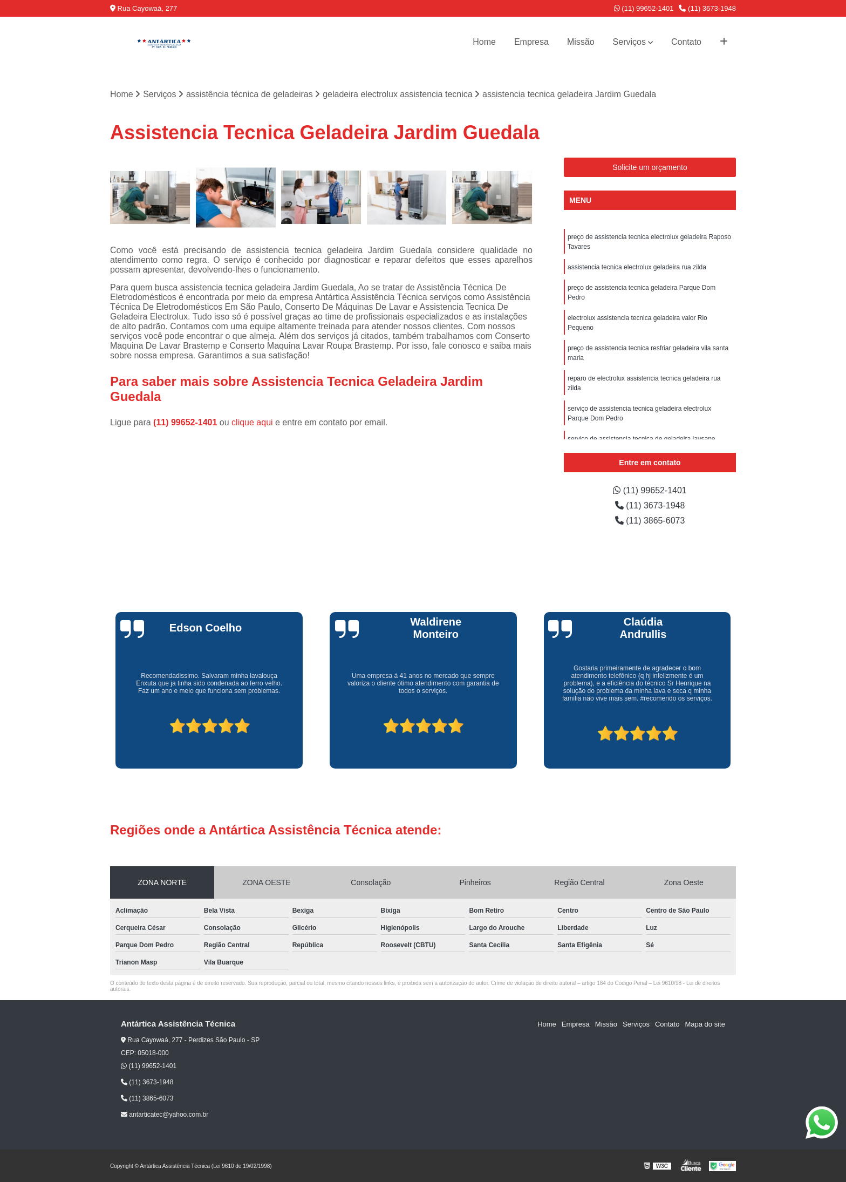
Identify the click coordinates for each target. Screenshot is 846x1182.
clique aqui (252, 422)
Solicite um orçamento (649, 167)
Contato (686, 41)
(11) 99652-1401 (644, 8)
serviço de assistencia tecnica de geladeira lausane (641, 439)
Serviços (629, 41)
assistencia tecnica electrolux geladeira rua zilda (637, 267)
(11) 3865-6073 (650, 520)
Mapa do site (705, 1024)
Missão (581, 41)
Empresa (531, 41)
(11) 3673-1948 (707, 8)
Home (484, 41)
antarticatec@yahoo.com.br (164, 1114)
